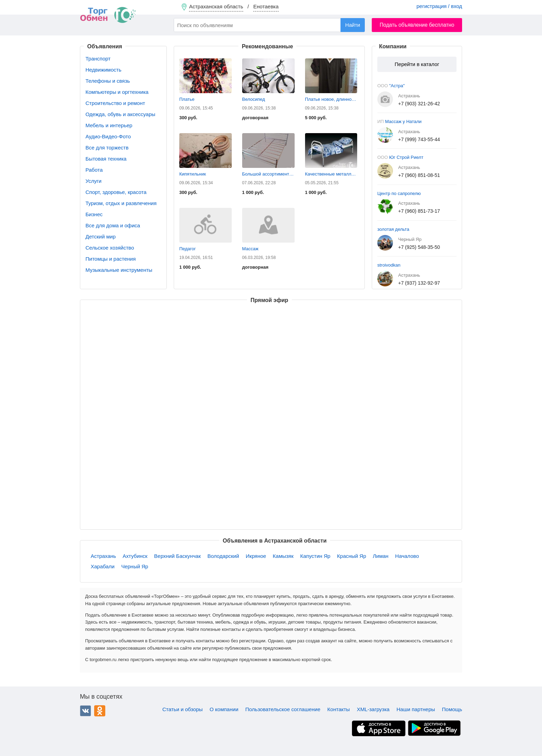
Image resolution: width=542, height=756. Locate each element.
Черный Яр (134, 566)
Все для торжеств (107, 148)
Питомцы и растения (110, 259)
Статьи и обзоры (182, 709)
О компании (224, 709)
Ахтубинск (135, 556)
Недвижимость (103, 70)
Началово (407, 556)
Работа (94, 170)
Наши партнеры (415, 709)
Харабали (103, 566)
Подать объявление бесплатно (417, 25)
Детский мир (100, 236)
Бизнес (93, 214)
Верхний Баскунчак (177, 556)
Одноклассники (99, 710)
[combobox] (269, 25)
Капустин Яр (315, 556)
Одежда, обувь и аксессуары (120, 114)
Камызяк (283, 556)
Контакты (338, 709)
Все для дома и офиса (112, 225)
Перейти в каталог (417, 64)
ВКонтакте (85, 710)
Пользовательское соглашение (282, 709)
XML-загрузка (373, 709)
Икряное (256, 556)
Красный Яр (351, 556)
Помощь (452, 709)
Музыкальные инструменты (118, 270)
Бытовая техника (105, 159)
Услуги (93, 181)
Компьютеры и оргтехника (116, 92)
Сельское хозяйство (109, 248)
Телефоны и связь (107, 81)
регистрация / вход (439, 6)
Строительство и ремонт (115, 103)
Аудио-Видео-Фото (108, 136)
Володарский (223, 556)
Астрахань (103, 556)
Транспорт (97, 59)
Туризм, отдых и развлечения (121, 203)
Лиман (380, 556)
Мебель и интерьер (108, 125)
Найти (352, 25)
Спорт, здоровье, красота (116, 192)
